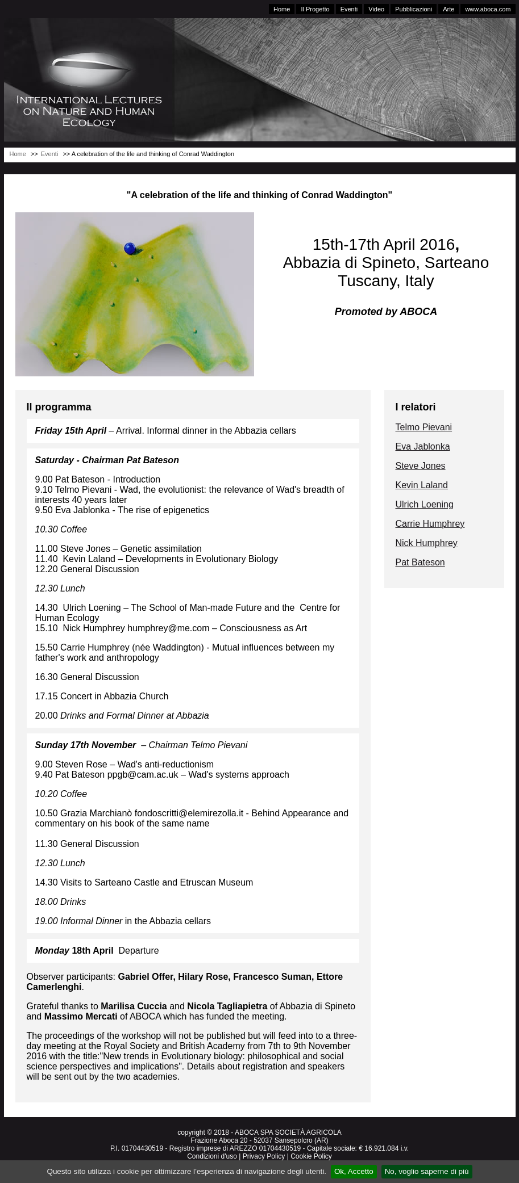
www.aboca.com (487, 9)
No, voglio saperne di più (427, 1171)
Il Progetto (315, 9)
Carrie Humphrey (430, 523)
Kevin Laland (422, 485)
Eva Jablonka (423, 446)
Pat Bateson (420, 562)
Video (376, 9)
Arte (448, 9)
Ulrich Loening (425, 504)
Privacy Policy (264, 1156)
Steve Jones (421, 466)
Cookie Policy (311, 1156)
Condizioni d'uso (212, 1156)
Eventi (349, 9)
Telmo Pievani (424, 427)
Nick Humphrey (427, 543)
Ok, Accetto (353, 1171)
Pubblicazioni (413, 9)
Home (281, 9)
